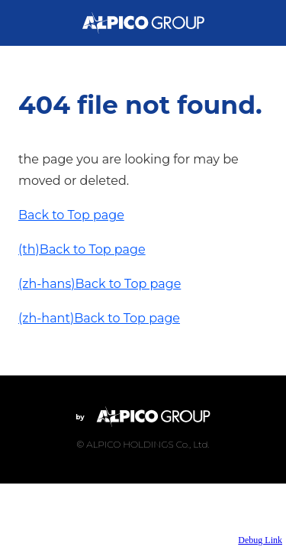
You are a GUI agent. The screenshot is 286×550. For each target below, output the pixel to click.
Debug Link (260, 540)
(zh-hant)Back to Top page (99, 318)
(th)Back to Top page (82, 249)
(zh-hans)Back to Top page (99, 284)
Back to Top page (71, 215)
